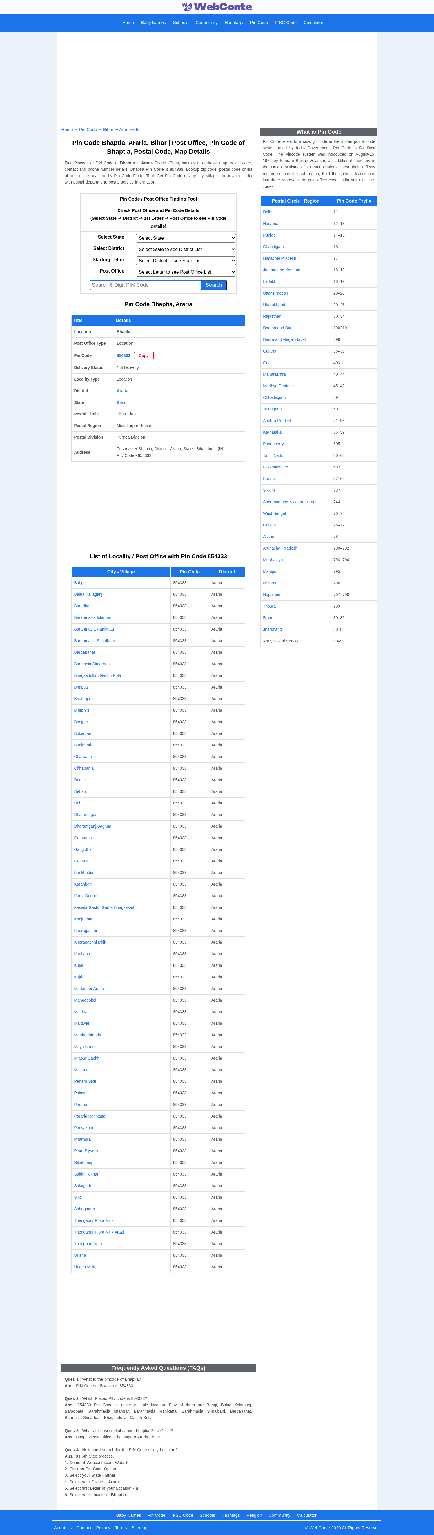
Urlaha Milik (84, 1267)
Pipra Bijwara (86, 1151)
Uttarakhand (274, 304)
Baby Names (153, 22)
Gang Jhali (83, 849)
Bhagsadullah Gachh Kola (97, 675)
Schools (180, 22)
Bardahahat (84, 652)
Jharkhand (272, 629)
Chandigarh (273, 246)
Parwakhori (84, 1127)
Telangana (272, 409)
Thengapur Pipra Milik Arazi (99, 1232)
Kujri (78, 977)
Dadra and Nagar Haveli (284, 339)
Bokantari (82, 733)
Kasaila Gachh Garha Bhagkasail (104, 907)
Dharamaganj (86, 814)
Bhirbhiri (81, 710)
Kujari (79, 965)
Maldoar (81, 1011)
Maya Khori (84, 1046)
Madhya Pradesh (278, 386)
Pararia (80, 1104)
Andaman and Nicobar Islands (290, 501)
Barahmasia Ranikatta (94, 629)
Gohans (81, 861)
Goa (266, 362)
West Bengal (274, 513)
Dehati (80, 791)
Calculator (314, 22)
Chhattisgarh (274, 397)
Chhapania (84, 768)
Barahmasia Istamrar (93, 617)
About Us (63, 1527)
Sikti (77, 1197)
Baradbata (83, 606)
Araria (125, 129)
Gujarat (269, 351)
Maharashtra (274, 374)
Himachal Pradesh (279, 258)
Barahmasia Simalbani (94, 640)
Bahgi (79, 582)
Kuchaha (82, 953)
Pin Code (259, 22)
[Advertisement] (217, 77)
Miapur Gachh (86, 1058)
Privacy (103, 1527)
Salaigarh (82, 1185)
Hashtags (234, 22)
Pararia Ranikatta (89, 1116)
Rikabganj (83, 1162)
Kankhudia (83, 872)
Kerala (269, 478)
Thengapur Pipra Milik (93, 1220)
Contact (84, 1527)
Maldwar (81, 1023)
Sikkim (269, 490)
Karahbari (83, 884)
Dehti (78, 803)
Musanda (82, 1069)
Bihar (108, 129)
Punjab (269, 235)
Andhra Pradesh (277, 420)
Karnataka (272, 432)
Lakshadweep (275, 467)
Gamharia (83, 837)
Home (128, 22)
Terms (121, 1527)
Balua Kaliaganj (88, 594)
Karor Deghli (85, 895)
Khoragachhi (85, 930)
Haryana (270, 223)
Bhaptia (81, 687)
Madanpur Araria (89, 988)
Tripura (269, 606)
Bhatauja (82, 698)
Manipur (270, 571)
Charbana (83, 756)
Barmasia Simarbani (92, 664)
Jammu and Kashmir (281, 270)
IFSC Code (286, 22)
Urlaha (80, 1255)
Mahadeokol (85, 1000)
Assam (269, 536)
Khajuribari (83, 919)
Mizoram (271, 583)
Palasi (79, 1093)
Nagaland (271, 594)
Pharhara (82, 1139)
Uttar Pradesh (275, 293)
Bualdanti (82, 745)
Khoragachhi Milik (90, 942)
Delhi (267, 212)
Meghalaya (273, 559)
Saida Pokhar (86, 1174)
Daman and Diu (277, 328)
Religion (254, 1515)
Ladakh (269, 281)
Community (207, 22)
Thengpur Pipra (88, 1243)
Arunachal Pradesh (280, 548)
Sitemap (140, 1527)
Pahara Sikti (85, 1081)
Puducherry (273, 444)
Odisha (269, 525)
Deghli (80, 780)
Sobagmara (84, 1209)
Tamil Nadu (273, 455)
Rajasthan (272, 316)
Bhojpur (81, 722)
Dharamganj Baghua (92, 826)
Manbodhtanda (87, 1035)
